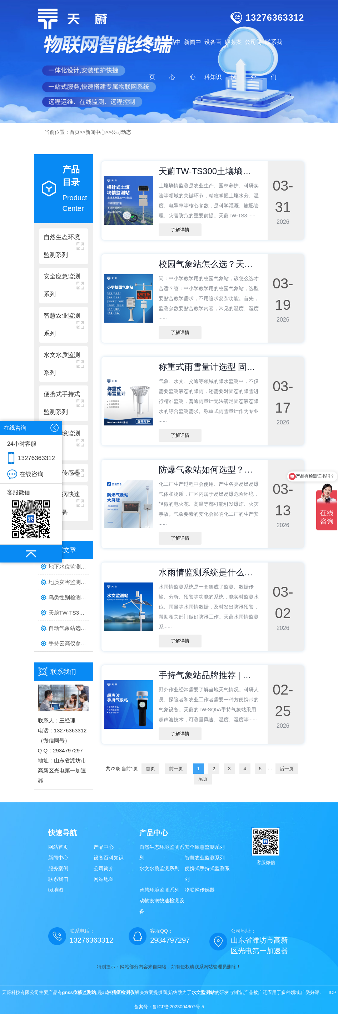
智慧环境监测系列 (159, 890)
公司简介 (104, 868)
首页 (75, 132)
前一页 (176, 768)
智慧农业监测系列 (205, 858)
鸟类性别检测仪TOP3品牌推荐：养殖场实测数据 (69, 597)
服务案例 (58, 868)
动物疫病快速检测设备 (161, 906)
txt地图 (56, 890)
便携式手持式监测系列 (207, 874)
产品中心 (104, 847)
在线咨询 (31, 474)
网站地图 (104, 879)
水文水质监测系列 (159, 868)
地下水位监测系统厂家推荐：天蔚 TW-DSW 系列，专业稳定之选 (69, 567)
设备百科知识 (109, 858)
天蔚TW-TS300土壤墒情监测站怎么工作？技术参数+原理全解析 (69, 613)
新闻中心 (95, 132)
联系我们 (58, 879)
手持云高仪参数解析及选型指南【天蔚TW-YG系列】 (69, 643)
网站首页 (152, 59)
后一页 (287, 768)
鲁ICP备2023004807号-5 (178, 1006)
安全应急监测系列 (205, 847)
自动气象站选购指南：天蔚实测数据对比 (69, 628)
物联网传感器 (200, 890)
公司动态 (121, 132)
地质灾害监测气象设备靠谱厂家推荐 (69, 582)
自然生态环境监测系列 (161, 852)
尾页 (203, 779)
